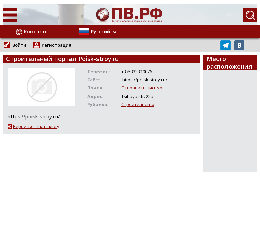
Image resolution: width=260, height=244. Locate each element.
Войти (19, 45)
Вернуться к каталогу (36, 126)
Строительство (137, 104)
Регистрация (56, 45)
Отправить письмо (141, 88)
